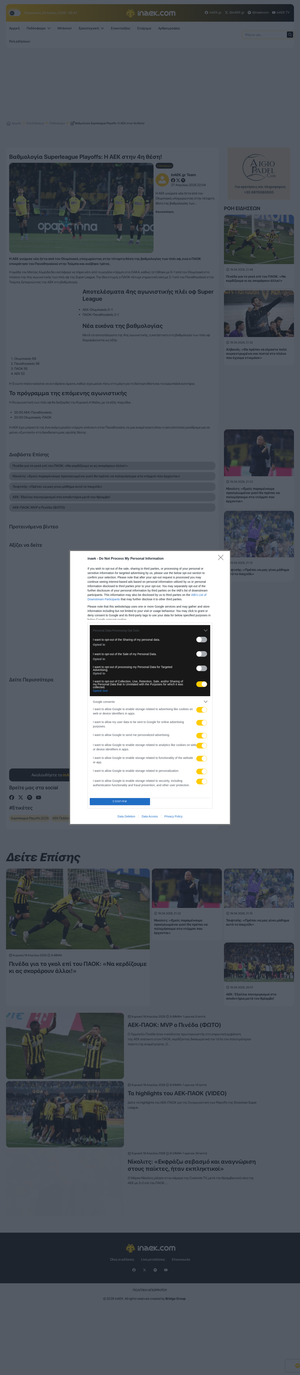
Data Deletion (126, 816)
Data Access (150, 816)
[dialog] (150, 687)
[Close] (222, 559)
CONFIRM (120, 801)
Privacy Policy (173, 816)
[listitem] (150, 630)
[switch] (201, 639)
